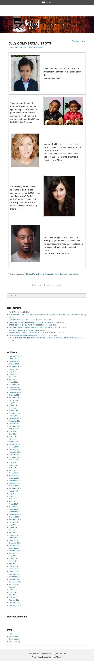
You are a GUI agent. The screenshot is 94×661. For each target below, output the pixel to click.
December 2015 (15, 543)
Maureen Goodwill (35, 47)
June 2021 (13, 374)
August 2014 (13, 584)
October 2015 (14, 548)
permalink (74, 274)
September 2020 (15, 397)
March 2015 (13, 566)
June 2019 (13, 434)
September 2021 (15, 366)
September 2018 (15, 457)
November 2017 (15, 483)
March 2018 (13, 473)
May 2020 (12, 408)
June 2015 (13, 558)
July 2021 (12, 372)
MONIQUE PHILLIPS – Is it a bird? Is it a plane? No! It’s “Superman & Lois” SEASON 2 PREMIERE (44, 315)
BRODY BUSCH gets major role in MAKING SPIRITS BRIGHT (31, 322)
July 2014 (12, 587)
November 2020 (15, 392)
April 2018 (12, 470)
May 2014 (12, 592)
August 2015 (13, 553)
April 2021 (12, 379)
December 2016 (15, 512)
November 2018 (15, 452)
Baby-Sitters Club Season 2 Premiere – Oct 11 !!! (26, 335)
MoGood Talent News (34, 274)
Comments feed (15, 639)
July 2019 (12, 431)
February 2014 (14, 600)
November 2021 (15, 361)
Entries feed (13, 636)
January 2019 (14, 447)
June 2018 (13, 465)
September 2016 (15, 520)
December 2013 (15, 603)
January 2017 (14, 509)
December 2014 (15, 574)
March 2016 (13, 535)
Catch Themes (56, 657)
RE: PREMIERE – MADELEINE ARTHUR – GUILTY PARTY (30, 333)
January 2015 (14, 571)
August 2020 (13, 400)
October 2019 (14, 424)
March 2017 (13, 504)
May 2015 (12, 561)
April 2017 (12, 501)
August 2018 (13, 460)
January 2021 (14, 387)
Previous (74, 41)
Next (84, 41)
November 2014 (15, 577)
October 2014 (14, 579)
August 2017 (13, 491)
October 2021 (14, 364)
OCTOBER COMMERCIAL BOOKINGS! (23, 330)
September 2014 (15, 582)
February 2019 (14, 444)
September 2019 (15, 426)
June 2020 (13, 405)
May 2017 (12, 499)
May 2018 (12, 468)
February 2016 (14, 538)
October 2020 (14, 395)
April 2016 (12, 533)
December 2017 (15, 481)
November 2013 (15, 605)
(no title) (12, 312)
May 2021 (12, 377)
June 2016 (13, 527)
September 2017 (15, 488)
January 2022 (14, 359)
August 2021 (13, 369)
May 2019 (12, 436)
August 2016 (13, 522)
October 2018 (14, 455)
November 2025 (15, 356)
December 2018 (15, 449)
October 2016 (14, 517)
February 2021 (14, 385)
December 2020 (15, 390)
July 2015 (12, 556)
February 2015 (14, 569)
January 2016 (14, 540)
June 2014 (13, 590)
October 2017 (14, 486)
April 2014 (12, 595)
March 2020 (13, 411)
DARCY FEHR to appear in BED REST (23, 320)
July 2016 (12, 525)
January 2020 (14, 416)
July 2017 (12, 494)
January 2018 (14, 478)
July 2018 (12, 462)
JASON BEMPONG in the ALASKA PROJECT (25, 325)
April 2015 (12, 564)
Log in (11, 634)
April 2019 (12, 439)
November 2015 (15, 545)
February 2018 (14, 475)
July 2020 (12, 403)
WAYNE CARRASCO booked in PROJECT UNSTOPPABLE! (30, 327)
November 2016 (15, 514)
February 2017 (14, 506)
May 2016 (12, 530)
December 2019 (15, 418)
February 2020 (14, 413)
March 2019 (13, 442)
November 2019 (15, 421)
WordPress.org (14, 642)
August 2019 (13, 429)
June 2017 (13, 496)
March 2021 (13, 382)
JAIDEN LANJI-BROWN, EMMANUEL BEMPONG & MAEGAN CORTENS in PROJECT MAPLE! (43, 338)
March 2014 (13, 597)
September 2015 (15, 551)
